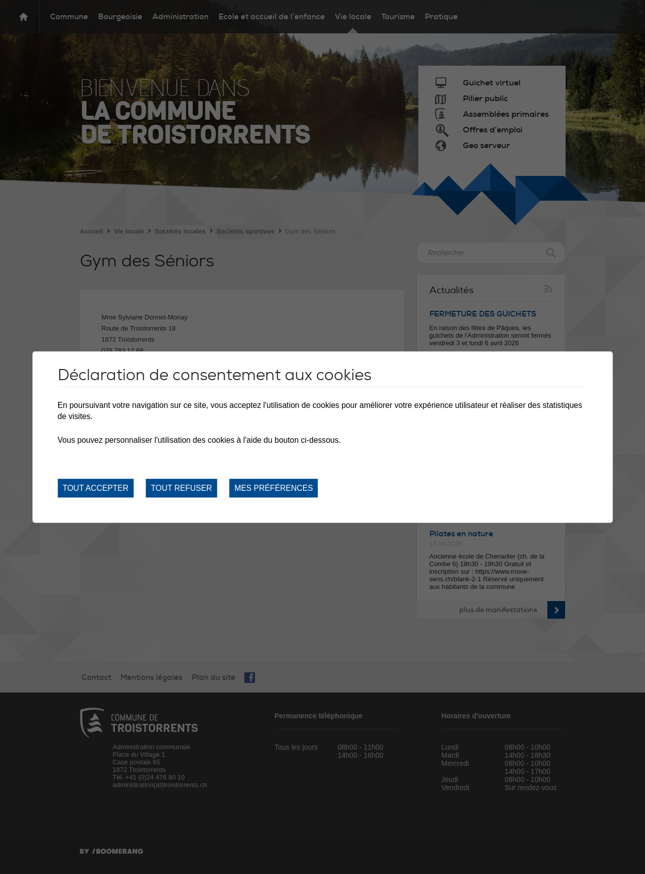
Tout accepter (95, 488)
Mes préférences (273, 488)
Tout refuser (181, 488)
